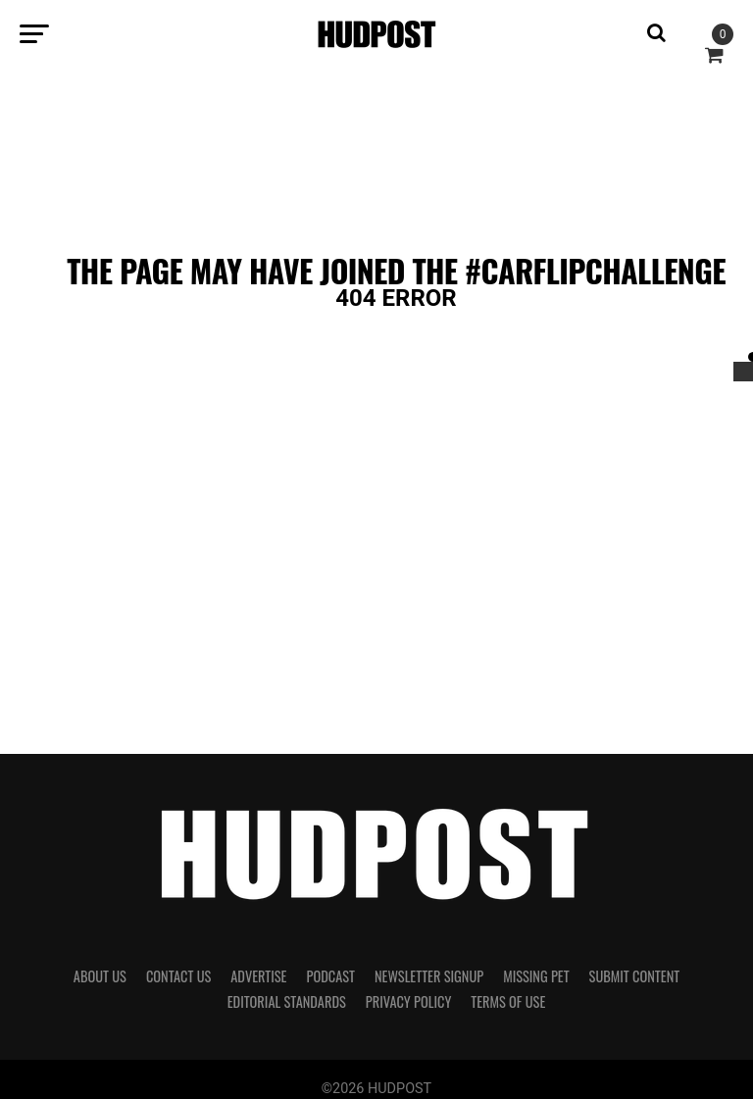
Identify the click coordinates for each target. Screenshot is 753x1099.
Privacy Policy (409, 1001)
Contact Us (178, 976)
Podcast (330, 976)
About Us (100, 976)
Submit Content (634, 976)
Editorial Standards (286, 1001)
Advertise (258, 976)
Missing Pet (536, 976)
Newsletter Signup (429, 976)
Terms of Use (508, 1001)
